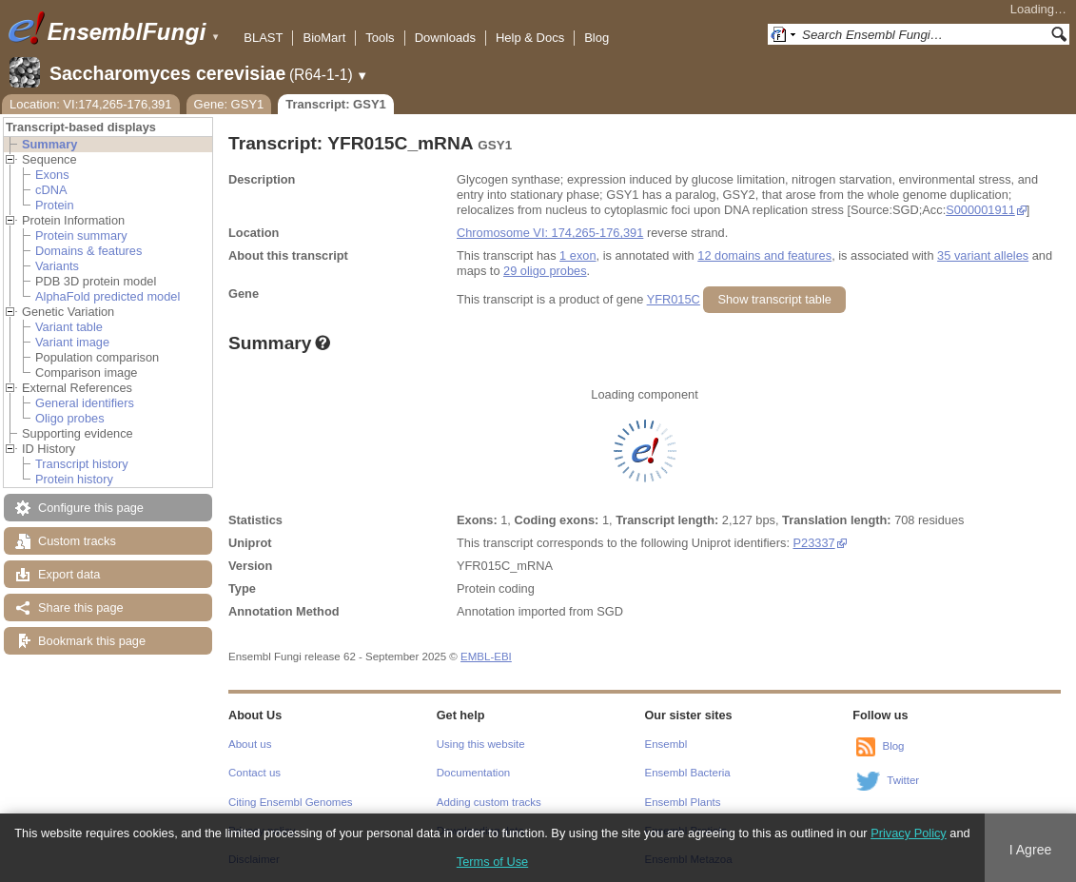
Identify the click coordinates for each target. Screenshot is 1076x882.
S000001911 (980, 210)
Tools (379, 37)
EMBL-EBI (486, 656)
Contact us (254, 772)
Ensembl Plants (683, 802)
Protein (54, 205)
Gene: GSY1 (229, 104)
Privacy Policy (909, 833)
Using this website (481, 744)
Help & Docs (530, 37)
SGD (610, 611)
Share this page (81, 607)
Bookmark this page (92, 641)
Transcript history (81, 464)
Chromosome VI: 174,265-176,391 (550, 232)
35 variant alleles (982, 255)
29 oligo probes (545, 271)
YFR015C (673, 299)
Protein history (74, 479)
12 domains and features (764, 255)
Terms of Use (492, 861)
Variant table (69, 327)
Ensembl (666, 744)
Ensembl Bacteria (688, 772)
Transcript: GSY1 (335, 104)
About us (249, 744)
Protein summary (81, 235)
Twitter (903, 780)
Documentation (473, 772)
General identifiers (84, 403)
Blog (596, 37)
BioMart (324, 37)
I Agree (1030, 849)
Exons (52, 174)
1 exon (577, 255)
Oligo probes (70, 418)
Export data (69, 574)
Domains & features (88, 251)
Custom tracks (77, 541)
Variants (57, 266)
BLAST (263, 37)
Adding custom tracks (489, 802)
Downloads (445, 37)
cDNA (51, 190)
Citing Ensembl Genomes (290, 802)
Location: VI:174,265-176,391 (91, 104)
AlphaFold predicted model (107, 296)
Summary (49, 144)
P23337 (814, 543)
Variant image (72, 342)
